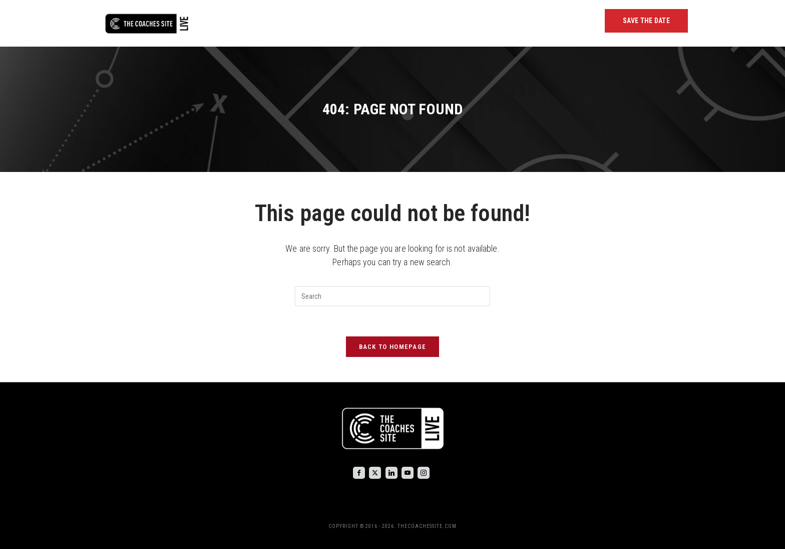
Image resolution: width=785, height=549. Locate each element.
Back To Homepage (393, 346)
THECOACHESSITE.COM (427, 526)
